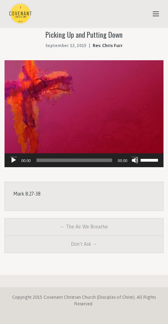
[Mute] (135, 160)
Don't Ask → (84, 244)
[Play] (13, 160)
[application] (84, 160)
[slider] (74, 160)
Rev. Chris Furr (108, 45)
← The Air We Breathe (84, 227)
